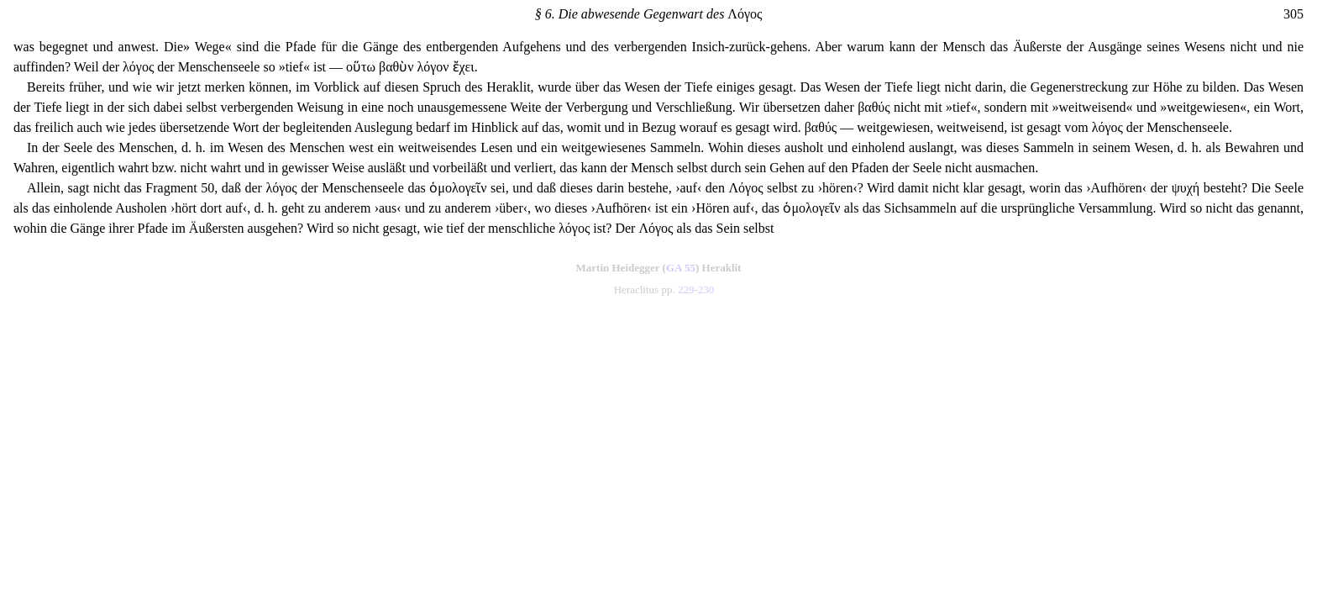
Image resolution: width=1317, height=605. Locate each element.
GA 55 (680, 267)
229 (686, 289)
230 (706, 289)
